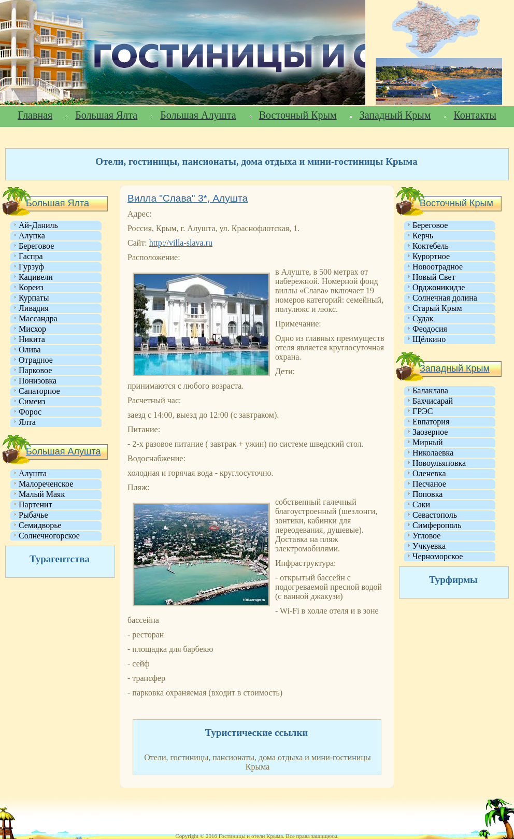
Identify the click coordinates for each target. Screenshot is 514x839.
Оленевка (429, 473)
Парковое (35, 370)
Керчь (422, 235)
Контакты (474, 115)
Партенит (35, 504)
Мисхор (32, 328)
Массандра (38, 318)
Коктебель (430, 245)
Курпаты (34, 297)
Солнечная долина (444, 297)
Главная (35, 115)
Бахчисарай (432, 400)
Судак (422, 318)
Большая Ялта (106, 115)
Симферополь (436, 525)
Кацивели (36, 277)
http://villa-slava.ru (180, 242)
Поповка (427, 494)
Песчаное (429, 483)
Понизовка (37, 380)
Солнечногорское (49, 535)
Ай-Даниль (38, 225)
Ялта (27, 422)
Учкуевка (429, 546)
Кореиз (31, 287)
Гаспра (31, 256)
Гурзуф (31, 266)
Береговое (36, 245)
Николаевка (432, 452)
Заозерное (430, 432)
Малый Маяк (42, 494)
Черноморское (437, 556)
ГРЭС (422, 411)
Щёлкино (429, 339)
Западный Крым (395, 115)
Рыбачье (33, 514)
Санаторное (39, 391)
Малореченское (46, 483)
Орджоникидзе (438, 287)
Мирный (427, 442)
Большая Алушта (198, 115)
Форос (30, 411)
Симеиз (32, 401)
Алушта (33, 473)
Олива (30, 349)
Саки (421, 504)
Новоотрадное (437, 266)
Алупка (32, 235)
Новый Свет (433, 277)
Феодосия (429, 328)
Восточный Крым (298, 115)
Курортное (431, 256)
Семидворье (40, 525)
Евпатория (430, 421)
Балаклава (430, 390)
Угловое (426, 535)
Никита (32, 339)
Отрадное (36, 359)
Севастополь (434, 514)
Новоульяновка (439, 463)
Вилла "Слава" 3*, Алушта (187, 198)
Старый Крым (437, 308)
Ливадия (34, 308)
